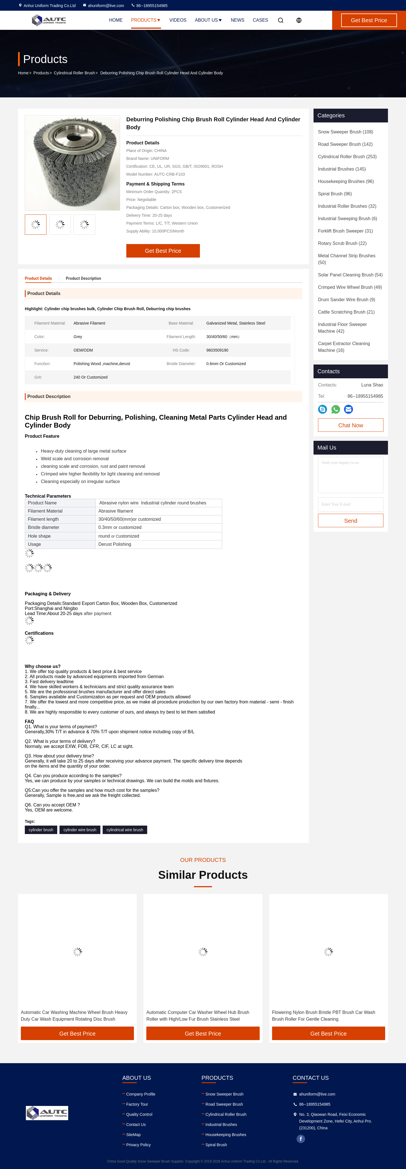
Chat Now (350, 425)
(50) (347, 259)
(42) (342, 328)
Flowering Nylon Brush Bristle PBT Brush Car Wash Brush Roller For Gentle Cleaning (323, 1016)
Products (146, 20)
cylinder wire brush (79, 830)
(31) (345, 231)
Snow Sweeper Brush (225, 1094)
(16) (344, 347)
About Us (208, 20)
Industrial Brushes (221, 1124)
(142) (345, 144)
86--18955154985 (149, 5)
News (237, 20)
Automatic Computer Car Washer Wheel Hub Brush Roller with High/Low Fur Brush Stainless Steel (197, 1016)
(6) (347, 218)
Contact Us (136, 1124)
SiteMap (133, 1134)
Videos (177, 20)
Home (116, 20)
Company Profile (141, 1094)
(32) (347, 206)
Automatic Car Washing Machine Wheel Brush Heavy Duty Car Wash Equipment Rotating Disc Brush (74, 1016)
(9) (346, 299)
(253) (347, 156)
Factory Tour (137, 1104)
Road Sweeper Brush (224, 1104)
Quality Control (139, 1114)
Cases (260, 20)
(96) (346, 181)
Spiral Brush (216, 1145)
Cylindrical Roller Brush (74, 73)
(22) (342, 243)
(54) (350, 274)
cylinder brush (41, 830)
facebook (301, 1139)
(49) (350, 287)
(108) (345, 131)
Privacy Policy (138, 1145)
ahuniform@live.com (103, 5)
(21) (346, 312)
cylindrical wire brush (125, 830)
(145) (342, 169)
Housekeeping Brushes (226, 1134)
